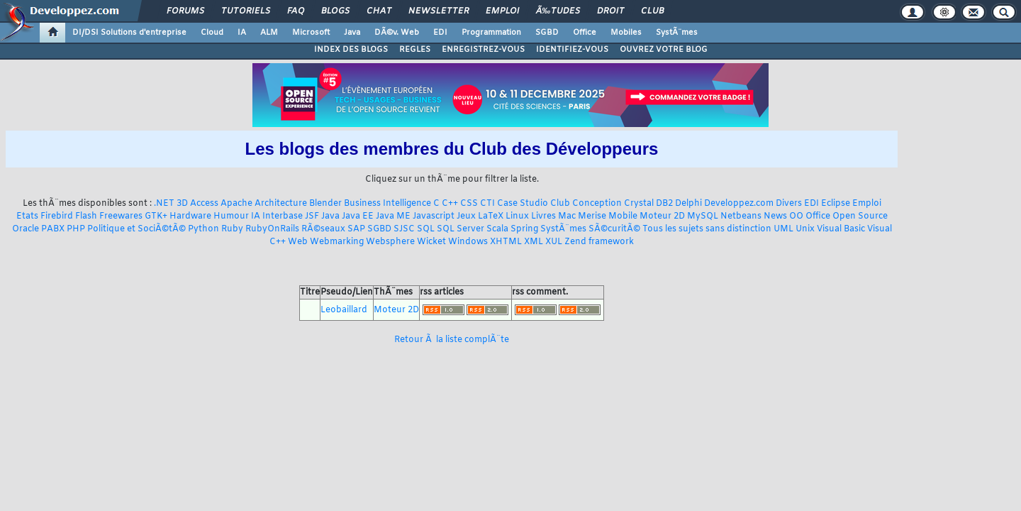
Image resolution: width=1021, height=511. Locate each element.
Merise (592, 216)
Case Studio (522, 203)
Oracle (25, 229)
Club (652, 11)
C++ (450, 203)
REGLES (414, 50)
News (775, 216)
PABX (53, 229)
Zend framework (599, 242)
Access (204, 203)
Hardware (190, 216)
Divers (789, 203)
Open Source (860, 216)
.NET (164, 203)
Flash (86, 216)
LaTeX (490, 216)
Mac (567, 216)
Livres (543, 216)
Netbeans (740, 216)
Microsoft (311, 33)
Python (203, 229)
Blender (325, 203)
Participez (476, 479)
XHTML (506, 242)
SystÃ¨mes (677, 33)
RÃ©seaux (323, 229)
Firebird (56, 216)
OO (796, 216)
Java (352, 33)
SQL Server (460, 229)
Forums (185, 11)
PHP (76, 229)
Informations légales (708, 479)
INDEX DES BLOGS (351, 50)
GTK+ (156, 216)
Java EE (358, 216)
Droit (610, 11)
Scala (497, 229)
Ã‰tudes (558, 11)
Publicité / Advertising (615, 479)
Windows (468, 242)
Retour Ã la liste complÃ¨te (451, 340)
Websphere (390, 242)
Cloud (212, 33)
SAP (356, 229)
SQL (426, 229)
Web (298, 242)
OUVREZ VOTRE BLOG (664, 50)
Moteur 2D (662, 216)
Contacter (444, 460)
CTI (487, 203)
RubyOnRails (272, 229)
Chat (379, 11)
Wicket (431, 242)
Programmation (491, 33)
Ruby (232, 229)
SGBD (547, 33)
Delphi (688, 203)
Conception (597, 203)
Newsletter (438, 11)
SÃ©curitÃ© (614, 229)
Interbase (282, 216)
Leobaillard (343, 310)
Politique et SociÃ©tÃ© (136, 229)
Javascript (433, 216)
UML (783, 229)
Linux (517, 216)
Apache (236, 203)
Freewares (121, 216)
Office (584, 33)
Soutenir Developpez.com (395, 479)
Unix (805, 229)
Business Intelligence (387, 203)
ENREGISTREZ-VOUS (483, 50)
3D (182, 203)
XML (533, 242)
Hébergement (534, 479)
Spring (524, 229)
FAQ (296, 11)
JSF (312, 216)
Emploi (502, 11)
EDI (440, 33)
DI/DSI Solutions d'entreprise (129, 33)
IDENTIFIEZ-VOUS (572, 50)
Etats (27, 216)
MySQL (702, 216)
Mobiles (626, 33)
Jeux (466, 216)
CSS (469, 203)
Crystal (639, 203)
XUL (553, 242)
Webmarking (337, 242)
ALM (269, 33)
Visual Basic (841, 229)
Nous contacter (304, 479)
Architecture (281, 203)
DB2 (664, 203)
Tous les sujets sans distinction (706, 229)
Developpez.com (739, 203)
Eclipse (835, 203)
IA (242, 33)
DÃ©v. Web (396, 33)
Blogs (335, 11)
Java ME (393, 216)
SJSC (404, 229)
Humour (231, 216)
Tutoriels (246, 11)
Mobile (622, 216)
